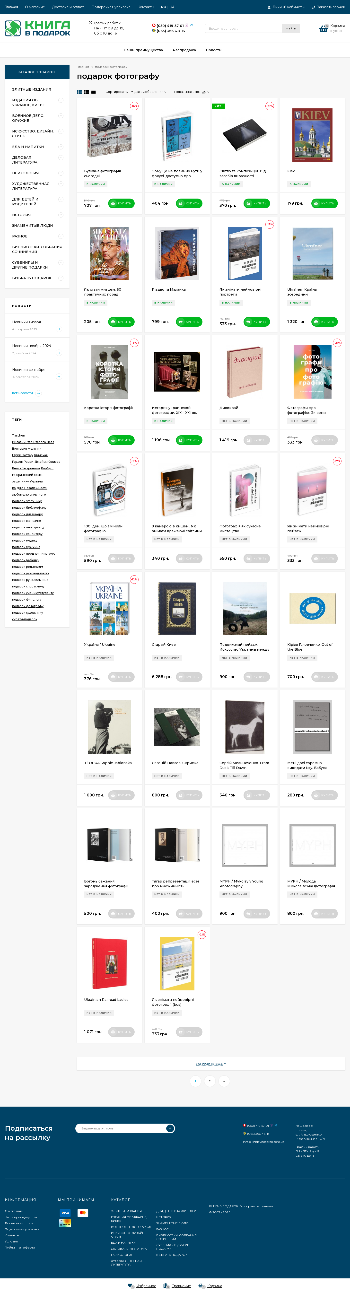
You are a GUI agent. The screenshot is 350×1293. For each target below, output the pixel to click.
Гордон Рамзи (22, 461)
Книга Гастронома (26, 468)
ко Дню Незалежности (29, 488)
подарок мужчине (26, 547)
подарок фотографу (28, 606)
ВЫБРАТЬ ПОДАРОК (171, 1255)
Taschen (18, 435)
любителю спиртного (29, 494)
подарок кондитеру (27, 534)
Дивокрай (228, 408)
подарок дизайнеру (27, 514)
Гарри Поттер (22, 455)
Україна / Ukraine (99, 644)
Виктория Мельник (26, 448)
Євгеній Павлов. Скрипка (175, 763)
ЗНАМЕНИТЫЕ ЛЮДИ (172, 1223)
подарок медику (24, 540)
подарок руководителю (30, 573)
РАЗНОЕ (162, 1229)
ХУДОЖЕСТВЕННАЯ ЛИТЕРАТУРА (126, 1262)
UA (172, 7)
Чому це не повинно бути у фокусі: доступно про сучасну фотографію (177, 176)
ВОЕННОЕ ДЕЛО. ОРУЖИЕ (131, 1227)
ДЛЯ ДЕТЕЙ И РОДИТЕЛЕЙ (176, 1211)
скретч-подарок (24, 619)
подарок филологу (27, 599)
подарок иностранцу (28, 527)
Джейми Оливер (48, 461)
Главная (11, 7)
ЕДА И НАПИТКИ (123, 1242)
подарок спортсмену (28, 586)
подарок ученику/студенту (33, 593)
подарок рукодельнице (30, 580)
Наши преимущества (21, 1217)
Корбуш (47, 468)
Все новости (27, 393)
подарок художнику (27, 612)
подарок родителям (27, 566)
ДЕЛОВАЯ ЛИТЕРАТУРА (129, 1248)
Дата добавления (147, 92)
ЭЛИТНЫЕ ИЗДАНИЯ (126, 1211)
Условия (11, 1241)
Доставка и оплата (68, 7)
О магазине (35, 7)
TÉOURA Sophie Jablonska (108, 763)
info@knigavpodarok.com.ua (263, 1142)
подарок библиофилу (29, 507)
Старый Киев (164, 644)
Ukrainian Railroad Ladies (106, 999)
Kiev (291, 171)
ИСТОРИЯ (163, 1217)
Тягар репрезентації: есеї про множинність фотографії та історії (175, 886)
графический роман (28, 475)
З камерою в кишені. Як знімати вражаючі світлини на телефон (177, 531)
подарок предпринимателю (33, 553)
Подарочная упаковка (111, 7)
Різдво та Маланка (169, 289)
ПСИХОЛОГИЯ (122, 1255)
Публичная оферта (20, 1247)
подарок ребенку (25, 560)
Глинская (41, 455)
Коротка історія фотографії (108, 408)
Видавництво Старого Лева (33, 442)
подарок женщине (26, 521)
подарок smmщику (27, 501)
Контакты (146, 7)
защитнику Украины (27, 481)
